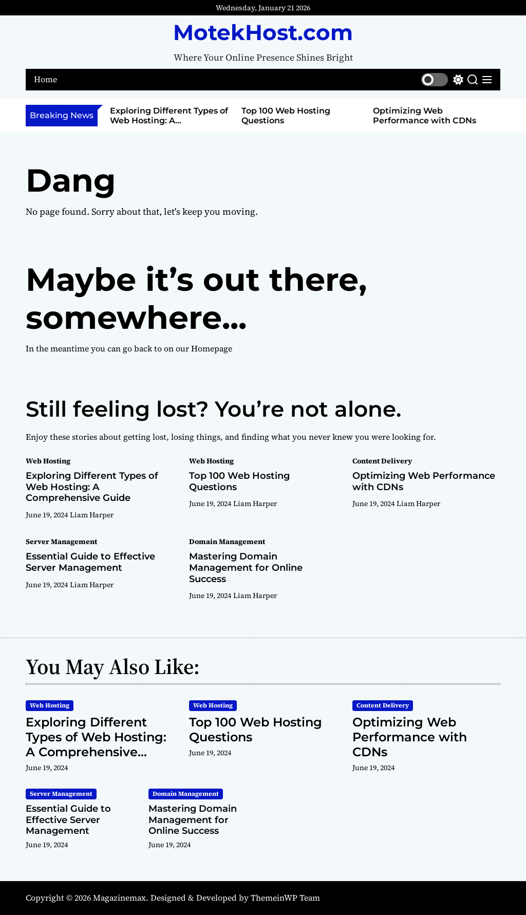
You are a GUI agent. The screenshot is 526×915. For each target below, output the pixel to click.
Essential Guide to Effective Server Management (90, 562)
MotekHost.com (263, 32)
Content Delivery (382, 461)
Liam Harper (92, 515)
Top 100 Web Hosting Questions (239, 481)
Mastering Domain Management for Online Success (246, 567)
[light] (442, 79)
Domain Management (227, 541)
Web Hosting (48, 461)
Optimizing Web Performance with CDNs (424, 115)
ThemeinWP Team (285, 897)
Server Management (61, 541)
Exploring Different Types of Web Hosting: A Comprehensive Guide (169, 120)
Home (45, 79)
